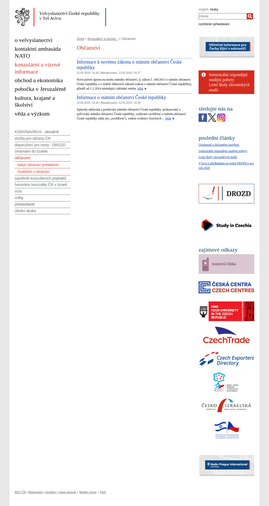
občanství (22, 158)
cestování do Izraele (31, 151)
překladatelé (25, 204)
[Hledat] (250, 16)
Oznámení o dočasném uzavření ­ (219, 145)
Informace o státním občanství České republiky (121, 97)
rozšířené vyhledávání (214, 24)
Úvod (80, 39)
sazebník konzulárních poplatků (40, 178)
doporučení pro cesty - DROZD (40, 145)
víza (18, 191)
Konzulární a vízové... (103, 39)
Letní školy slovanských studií (218, 157)
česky (214, 9)
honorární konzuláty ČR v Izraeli (41, 184)
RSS (103, 492)
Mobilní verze (87, 492)
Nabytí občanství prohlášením (38, 165)
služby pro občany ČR (33, 138)
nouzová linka (224, 264)
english (204, 9)
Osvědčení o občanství (33, 172)
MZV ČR (20, 492)
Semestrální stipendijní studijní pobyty (223, 151)
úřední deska (25, 211)
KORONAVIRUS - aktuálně (37, 132)
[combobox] (223, 16)
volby (19, 198)
